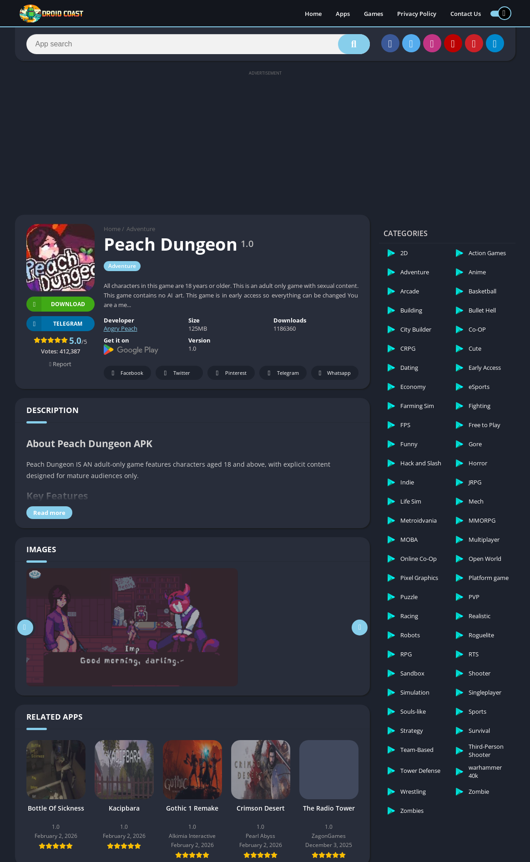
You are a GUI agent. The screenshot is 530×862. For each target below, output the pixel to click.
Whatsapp (334, 373)
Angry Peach (120, 328)
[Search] (198, 44)
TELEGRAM (54, 323)
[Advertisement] (265, 142)
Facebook (126, 373)
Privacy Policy (416, 14)
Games (373, 14)
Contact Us (465, 14)
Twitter (175, 373)
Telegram (282, 373)
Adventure (140, 229)
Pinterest (230, 373)
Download (55, 304)
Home (313, 14)
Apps (343, 14)
